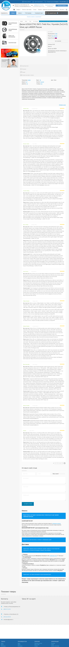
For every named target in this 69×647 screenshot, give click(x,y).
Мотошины (28, 13)
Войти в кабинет (27, 1)
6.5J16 (29, 80)
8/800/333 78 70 (38, 5)
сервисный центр (53, 555)
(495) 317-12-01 (7, 609)
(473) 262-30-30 (7, 616)
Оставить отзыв (28, 503)
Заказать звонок (62, 5)
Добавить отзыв (62, 105)
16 (27, 83)
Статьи (34, 9)
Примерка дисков (38, 643)
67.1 (41, 83)
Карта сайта (36, 644)
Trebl (30, 21)
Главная (21, 21)
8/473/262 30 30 (49, 5)
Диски (20, 13)
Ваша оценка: (56, 473)
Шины (12, 13)
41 (40, 80)
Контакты (62, 9)
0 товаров (56, 1)
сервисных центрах (56, 523)
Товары (18, 9)
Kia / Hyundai (35, 21)
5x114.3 (42, 82)
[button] (64, 473)
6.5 (26, 82)
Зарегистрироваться (38, 1)
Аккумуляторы (39, 13)
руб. (65, 1)
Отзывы (36, 646)
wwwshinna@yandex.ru (8, 619)
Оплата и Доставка (26, 9)
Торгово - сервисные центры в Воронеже (48, 9)
